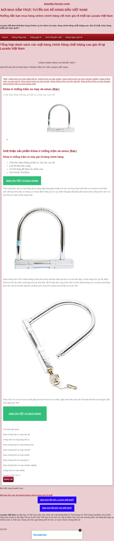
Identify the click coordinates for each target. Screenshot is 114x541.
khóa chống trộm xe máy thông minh (19, 84)
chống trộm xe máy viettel (49, 79)
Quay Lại (8, 479)
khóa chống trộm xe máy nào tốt (65, 81)
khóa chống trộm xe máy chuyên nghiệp (80, 79)
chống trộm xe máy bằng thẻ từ (23, 79)
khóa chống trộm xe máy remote (95, 81)
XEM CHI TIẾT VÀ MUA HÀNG (25, 413)
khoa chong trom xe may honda (35, 81)
